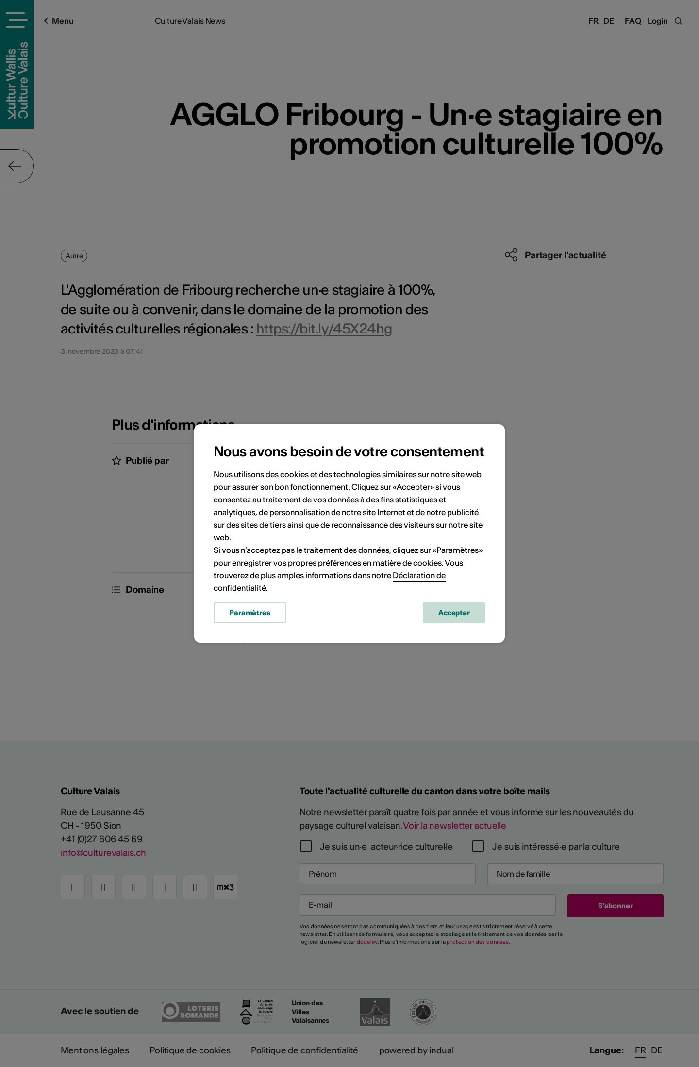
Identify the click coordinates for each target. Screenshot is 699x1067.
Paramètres (249, 612)
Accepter (454, 612)
